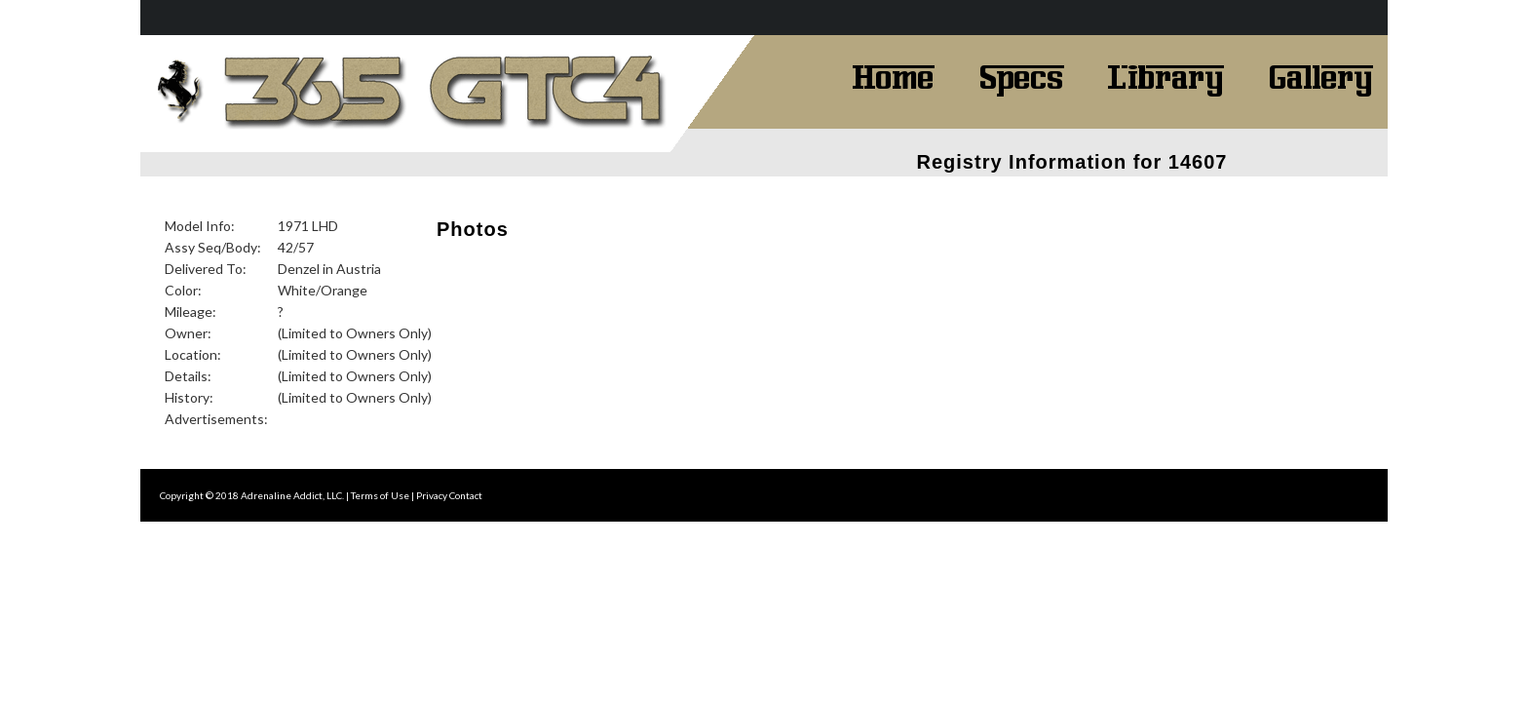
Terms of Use (380, 495)
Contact (465, 495)
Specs (1021, 75)
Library (1166, 75)
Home (893, 75)
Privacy (431, 495)
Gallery (1320, 75)
